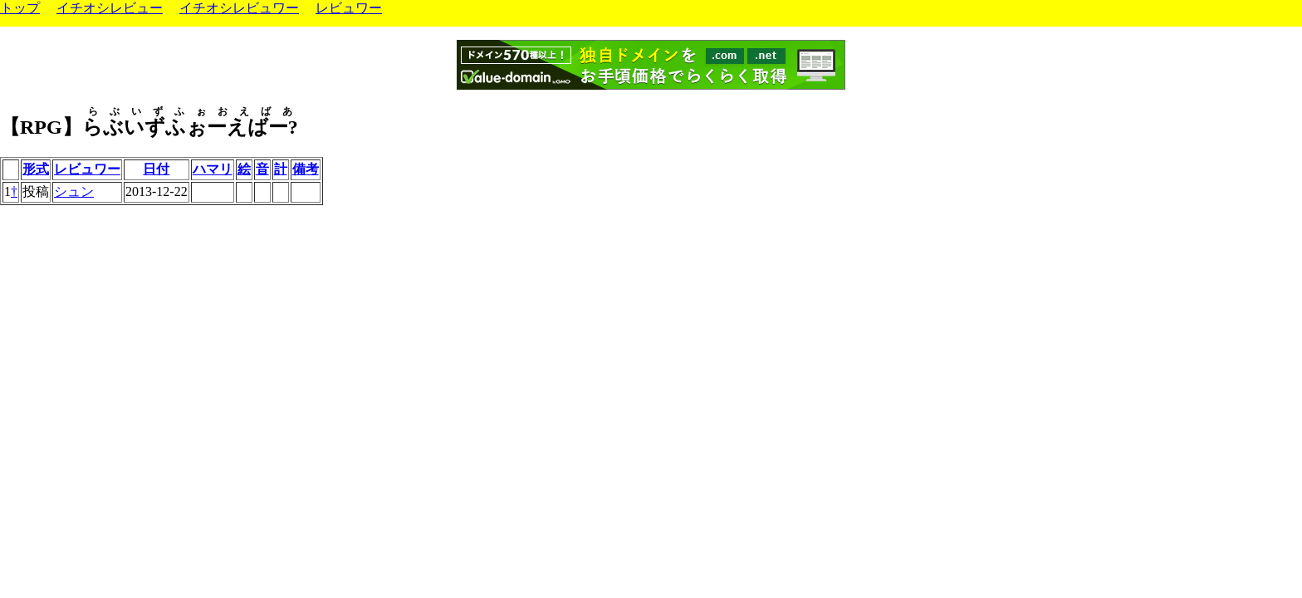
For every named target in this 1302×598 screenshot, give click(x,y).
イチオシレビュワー (239, 8)
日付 (156, 169)
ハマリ (212, 169)
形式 (35, 169)
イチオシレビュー (109, 8)
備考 (305, 169)
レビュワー (349, 8)
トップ (20, 8)
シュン (74, 191)
